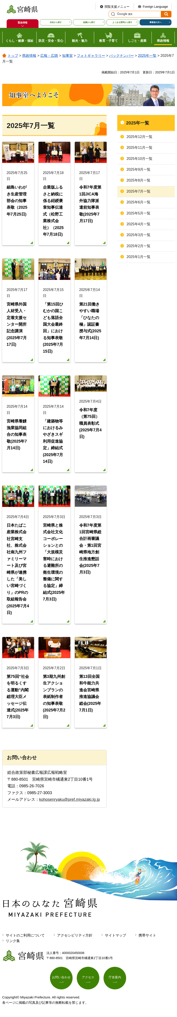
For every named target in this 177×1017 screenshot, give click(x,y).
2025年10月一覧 (139, 159)
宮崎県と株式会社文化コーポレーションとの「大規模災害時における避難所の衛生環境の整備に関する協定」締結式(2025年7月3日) (54, 564)
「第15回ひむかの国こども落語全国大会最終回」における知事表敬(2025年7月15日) (53, 328)
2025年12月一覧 (139, 137)
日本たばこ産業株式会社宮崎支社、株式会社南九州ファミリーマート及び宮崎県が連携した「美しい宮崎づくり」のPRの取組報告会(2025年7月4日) (18, 571)
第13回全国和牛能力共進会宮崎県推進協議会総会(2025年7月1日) (90, 696)
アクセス (88, 980)
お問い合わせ (61, 980)
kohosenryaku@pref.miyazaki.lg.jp (69, 802)
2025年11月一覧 (139, 147)
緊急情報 (22, 22)
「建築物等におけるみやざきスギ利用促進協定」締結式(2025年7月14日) (53, 442)
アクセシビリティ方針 (74, 938)
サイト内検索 (112, 14)
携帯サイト (147, 938)
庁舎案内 (115, 980)
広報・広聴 (49, 55)
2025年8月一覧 (139, 180)
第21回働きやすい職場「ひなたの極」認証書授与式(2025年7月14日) (90, 322)
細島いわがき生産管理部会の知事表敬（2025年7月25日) (17, 201)
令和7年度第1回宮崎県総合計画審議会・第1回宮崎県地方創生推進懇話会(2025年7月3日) (90, 550)
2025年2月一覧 (139, 246)
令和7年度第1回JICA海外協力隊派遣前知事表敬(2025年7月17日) (90, 204)
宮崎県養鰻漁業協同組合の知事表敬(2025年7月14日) (17, 435)
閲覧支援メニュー (117, 6)
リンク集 (13, 943)
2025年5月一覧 (139, 213)
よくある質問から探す (122, 22)
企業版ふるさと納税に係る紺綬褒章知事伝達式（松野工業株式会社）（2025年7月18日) (53, 211)
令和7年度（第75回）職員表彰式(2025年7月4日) (90, 424)
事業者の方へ (156, 22)
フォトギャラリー (91, 55)
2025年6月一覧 (139, 202)
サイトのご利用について (25, 938)
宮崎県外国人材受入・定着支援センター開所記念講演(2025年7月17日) (17, 325)
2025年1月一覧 (139, 257)
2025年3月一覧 (139, 235)
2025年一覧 (147, 55)
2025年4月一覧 (139, 224)
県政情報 (29, 55)
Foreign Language (155, 6)
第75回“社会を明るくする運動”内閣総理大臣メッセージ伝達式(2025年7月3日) (18, 699)
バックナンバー (121, 55)
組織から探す (89, 22)
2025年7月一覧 (139, 191)
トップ (13, 55)
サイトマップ (115, 938)
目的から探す (56, 22)
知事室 (67, 55)
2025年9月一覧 (139, 169)
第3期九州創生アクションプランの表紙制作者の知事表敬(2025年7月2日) (54, 699)
